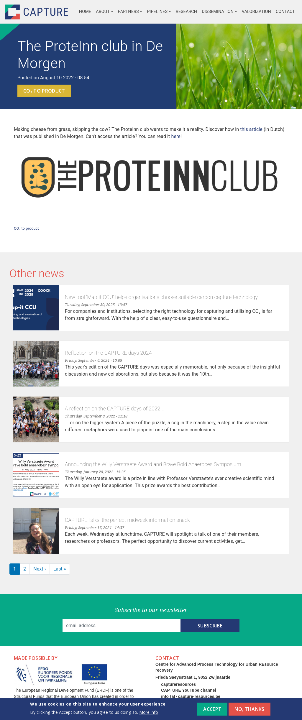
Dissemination (218, 11)
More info (148, 714)
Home (85, 11)
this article (251, 129)
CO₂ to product (44, 91)
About (103, 11)
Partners (128, 11)
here (175, 136)
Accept (212, 711)
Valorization (256, 11)
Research (186, 11)
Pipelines (157, 11)
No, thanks (249, 711)
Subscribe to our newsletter (151, 610)
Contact (285, 11)
